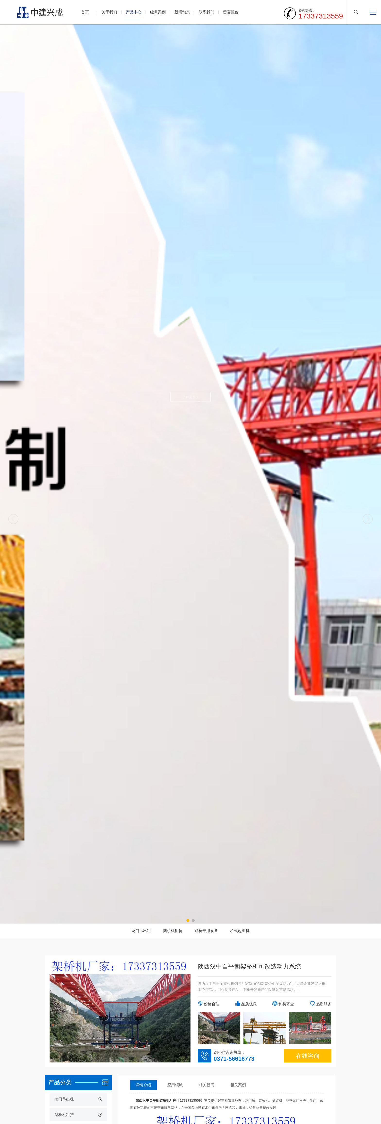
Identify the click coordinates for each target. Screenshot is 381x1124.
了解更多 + (190, 397)
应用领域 (175, 1085)
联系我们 (206, 12)
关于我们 (109, 12)
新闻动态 (182, 12)
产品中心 (133, 12)
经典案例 (158, 12)
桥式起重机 (240, 931)
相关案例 (238, 1085)
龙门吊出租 (141, 931)
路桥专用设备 (206, 931)
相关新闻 (206, 1085)
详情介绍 (143, 1085)
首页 (85, 12)
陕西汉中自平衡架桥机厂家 (156, 1100)
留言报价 (231, 12)
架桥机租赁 (172, 931)
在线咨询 (307, 1055)
